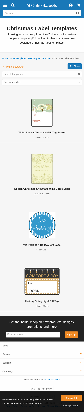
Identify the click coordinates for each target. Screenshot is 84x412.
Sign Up (71, 334)
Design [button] (6, 354)
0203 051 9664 (52, 379)
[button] (5, 5)
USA (32, 389)
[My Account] (71, 5)
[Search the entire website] (42, 13)
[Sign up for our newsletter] (33, 334)
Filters (74, 66)
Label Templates (18, 58)
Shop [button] (5, 345)
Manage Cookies (71, 405)
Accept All (71, 398)
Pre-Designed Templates (40, 58)
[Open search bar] (13, 5)
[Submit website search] (78, 13)
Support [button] (6, 363)
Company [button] (7, 371)
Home (5, 58)
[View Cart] (79, 5)
